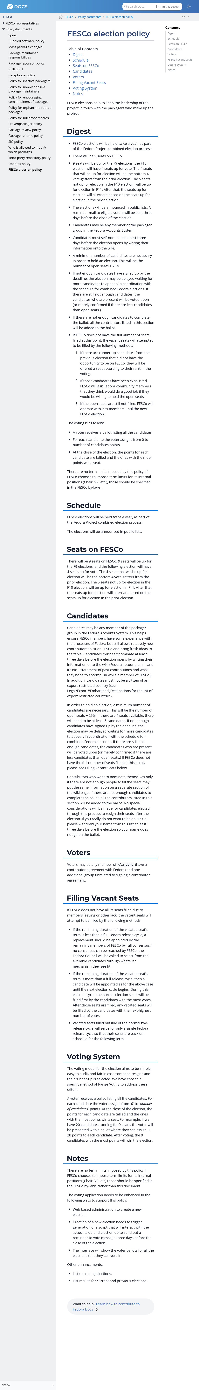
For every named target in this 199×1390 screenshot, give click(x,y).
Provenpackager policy (25, 123)
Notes (171, 70)
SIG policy (15, 141)
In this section (169, 6)
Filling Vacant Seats (180, 59)
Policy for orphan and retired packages (29, 109)
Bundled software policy (26, 41)
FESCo (7, 17)
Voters (172, 54)
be (183, 17)
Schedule (174, 38)
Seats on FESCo (178, 44)
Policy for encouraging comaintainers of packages (28, 99)
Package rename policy (25, 135)
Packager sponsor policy (26, 63)
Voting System (177, 64)
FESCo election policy (25, 169)
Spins (12, 35)
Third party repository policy (29, 157)
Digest (172, 33)
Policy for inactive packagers (29, 81)
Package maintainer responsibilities (23, 55)
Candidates (175, 49)
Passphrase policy (21, 75)
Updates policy (19, 163)
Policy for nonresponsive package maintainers (26, 89)
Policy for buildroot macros (28, 118)
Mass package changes (25, 47)
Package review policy (24, 129)
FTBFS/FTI (15, 69)
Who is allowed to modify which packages (27, 149)
